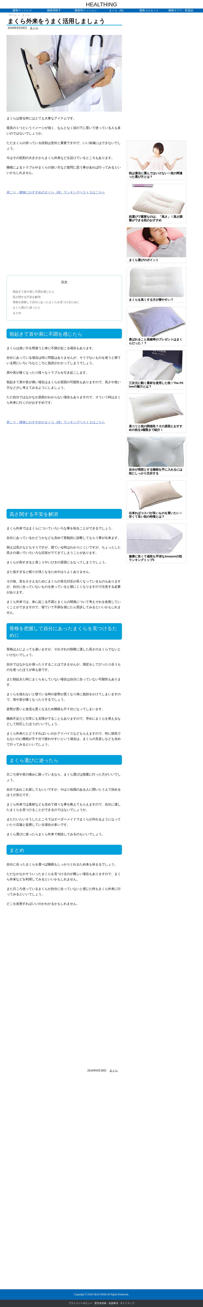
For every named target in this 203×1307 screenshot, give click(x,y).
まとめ (17, 312)
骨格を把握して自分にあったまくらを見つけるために (46, 302)
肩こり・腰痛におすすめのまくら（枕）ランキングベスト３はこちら (56, 192)
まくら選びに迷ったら (26, 307)
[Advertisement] (64, 238)
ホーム (13, 15)
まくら (26, 15)
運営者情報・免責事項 (106, 1303)
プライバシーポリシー (80, 1303)
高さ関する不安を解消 (26, 297)
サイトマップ (127, 1303)
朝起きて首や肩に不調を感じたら (33, 291)
